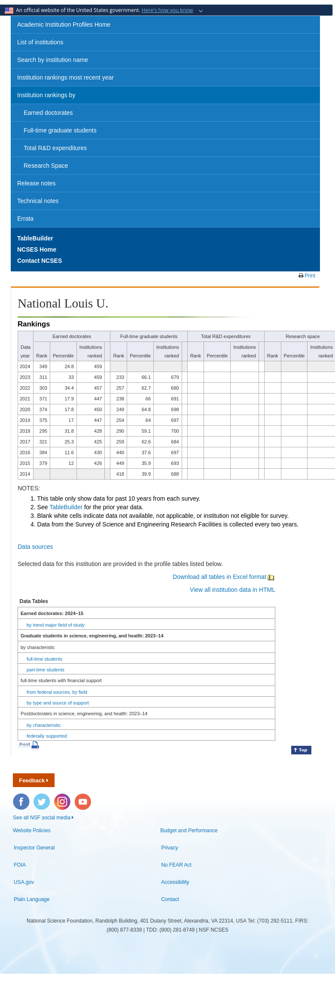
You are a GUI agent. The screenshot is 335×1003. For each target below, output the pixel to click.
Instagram (62, 798)
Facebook (21, 798)
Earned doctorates (48, 112)
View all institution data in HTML (232, 589)
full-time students (44, 658)
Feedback (34, 780)
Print (309, 276)
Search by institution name (52, 59)
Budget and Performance (188, 831)
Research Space (46, 165)
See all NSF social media (43, 818)
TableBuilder (65, 507)
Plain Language (31, 899)
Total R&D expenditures (55, 148)
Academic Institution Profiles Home (63, 24)
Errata (25, 218)
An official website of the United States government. (100, 10)
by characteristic (44, 725)
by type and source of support (58, 702)
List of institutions (40, 42)
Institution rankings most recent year (65, 77)
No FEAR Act (176, 865)
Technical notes (38, 200)
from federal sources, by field (57, 692)
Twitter (41, 798)
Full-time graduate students (60, 130)
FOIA (20, 865)
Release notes (36, 183)
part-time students (45, 669)
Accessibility (175, 882)
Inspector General (34, 848)
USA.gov (24, 882)
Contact (170, 899)
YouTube (83, 798)
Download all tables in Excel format (224, 576)
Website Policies (32, 831)
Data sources (35, 546)
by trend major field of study (56, 625)
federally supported (47, 735)
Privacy (169, 848)
